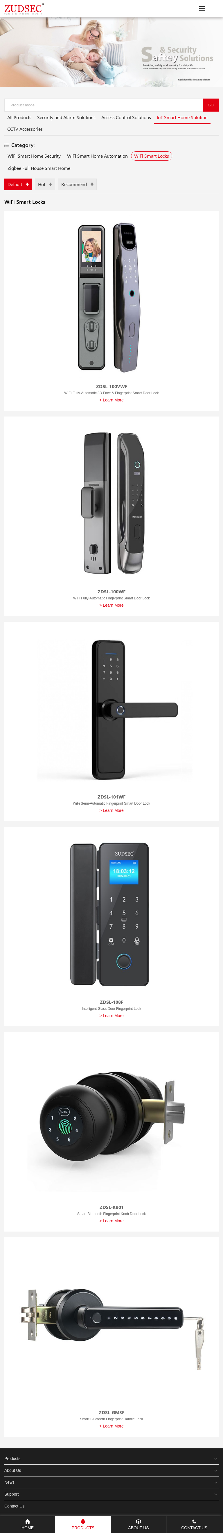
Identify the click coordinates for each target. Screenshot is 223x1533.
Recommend (77, 184)
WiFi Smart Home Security (34, 156)
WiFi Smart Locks (151, 156)
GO (211, 105)
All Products (19, 117)
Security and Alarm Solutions (66, 117)
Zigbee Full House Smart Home (39, 168)
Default (18, 184)
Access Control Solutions (126, 117)
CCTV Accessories (25, 129)
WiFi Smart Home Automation (97, 156)
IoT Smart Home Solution (182, 118)
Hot (45, 184)
